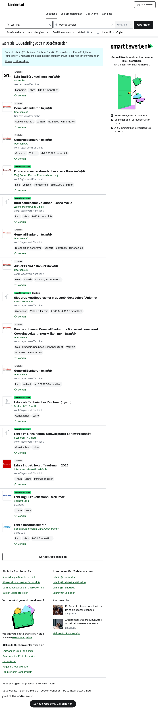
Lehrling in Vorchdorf (64, 577)
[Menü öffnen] (4, 4)
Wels (18, 279)
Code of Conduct (50, 690)
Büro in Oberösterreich (15, 592)
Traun (18, 478)
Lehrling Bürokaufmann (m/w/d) (37, 76)
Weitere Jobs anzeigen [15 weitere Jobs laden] (53, 556)
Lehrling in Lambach (64, 592)
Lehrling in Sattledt (64, 587)
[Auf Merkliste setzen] (20, 96)
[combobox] (29, 25)
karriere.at (36, 645)
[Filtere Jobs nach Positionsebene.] (65, 32)
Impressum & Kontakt (34, 683)
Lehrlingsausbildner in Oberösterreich (23, 587)
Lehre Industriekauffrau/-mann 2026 (41, 465)
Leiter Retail (9, 661)
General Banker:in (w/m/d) (33, 108)
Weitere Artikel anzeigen (66, 633)
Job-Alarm (92, 13)
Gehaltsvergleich (22, 637)
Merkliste (107, 13)
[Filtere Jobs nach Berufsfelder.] (17, 32)
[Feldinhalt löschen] (50, 25)
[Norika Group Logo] (17, 697)
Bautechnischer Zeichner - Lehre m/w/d (43, 203)
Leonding (20, 90)
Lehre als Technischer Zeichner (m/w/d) (42, 402)
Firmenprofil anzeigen (17, 61)
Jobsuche (51, 13)
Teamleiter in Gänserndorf (17, 671)
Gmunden (20, 153)
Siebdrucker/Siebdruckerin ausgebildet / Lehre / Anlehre (55, 297)
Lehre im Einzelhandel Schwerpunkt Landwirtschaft (52, 434)
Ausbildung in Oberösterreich (18, 577)
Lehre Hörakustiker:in (30, 525)
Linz (17, 184)
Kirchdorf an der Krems (28, 247)
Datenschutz (9, 690)
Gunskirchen (22, 415)
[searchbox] (29, 25)
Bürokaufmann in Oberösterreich (21, 582)
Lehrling (28, 43)
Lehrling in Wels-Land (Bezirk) (69, 582)
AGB (52, 683)
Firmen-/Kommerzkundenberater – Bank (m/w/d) (49, 171)
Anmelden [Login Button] (145, 4)
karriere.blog (62, 600)
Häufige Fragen (11, 683)
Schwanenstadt (24, 121)
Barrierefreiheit (29, 690)
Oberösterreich (56, 43)
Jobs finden (143, 24)
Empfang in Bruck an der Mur (18, 650)
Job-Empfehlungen (71, 13)
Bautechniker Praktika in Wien (19, 656)
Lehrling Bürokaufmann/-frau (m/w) (39, 497)
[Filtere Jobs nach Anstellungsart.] (40, 32)
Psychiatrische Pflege (15, 666)
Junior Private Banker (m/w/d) (36, 266)
